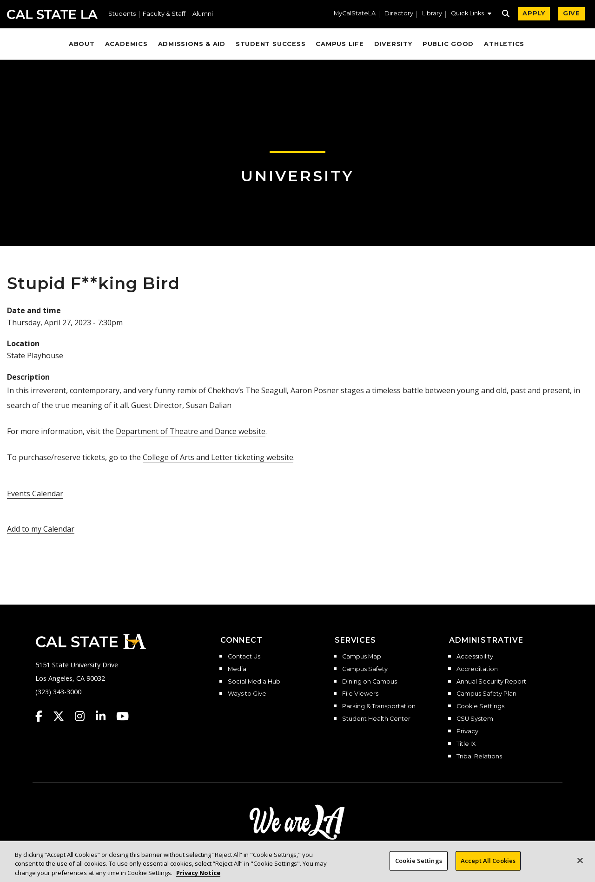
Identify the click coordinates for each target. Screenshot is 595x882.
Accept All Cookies (488, 869)
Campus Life (340, 43)
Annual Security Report (491, 681)
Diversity (393, 43)
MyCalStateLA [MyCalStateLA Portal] (355, 14)
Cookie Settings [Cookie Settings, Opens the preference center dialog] (418, 869)
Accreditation (477, 669)
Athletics (504, 43)
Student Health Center (376, 719)
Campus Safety (365, 669)
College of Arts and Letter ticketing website (218, 457)
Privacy (467, 731)
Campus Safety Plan (486, 694)
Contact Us (244, 656)
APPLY (533, 13)
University (297, 176)
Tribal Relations (479, 756)
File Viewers (360, 694)
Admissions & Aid (191, 43)
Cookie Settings (480, 706)
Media (237, 669)
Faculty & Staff (164, 14)
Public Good (448, 43)
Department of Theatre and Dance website (190, 431)
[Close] (580, 868)
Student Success (271, 43)
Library (432, 14)
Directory (398, 14)
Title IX (466, 744)
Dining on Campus (369, 681)
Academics (126, 43)
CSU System (474, 719)
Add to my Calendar (40, 529)
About (82, 43)
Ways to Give (247, 694)
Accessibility (474, 656)
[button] (471, 14)
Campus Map (361, 656)
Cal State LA (52, 14)
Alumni (202, 14)
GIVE (571, 13)
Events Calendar (35, 493)
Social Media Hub (254, 681)
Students (122, 14)
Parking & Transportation (379, 706)
